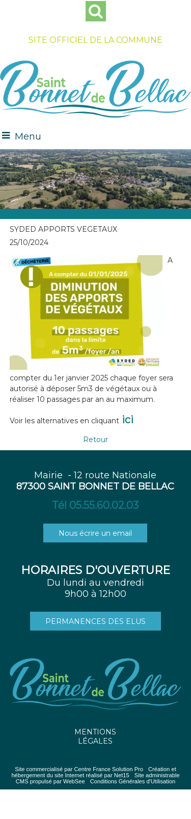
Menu (28, 136)
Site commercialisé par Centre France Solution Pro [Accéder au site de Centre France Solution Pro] (79, 769)
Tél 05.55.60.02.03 (95, 505)
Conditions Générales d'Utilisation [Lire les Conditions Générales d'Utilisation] (133, 781)
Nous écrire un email (95, 533)
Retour (95, 439)
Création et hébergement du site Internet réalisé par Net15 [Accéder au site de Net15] (93, 772)
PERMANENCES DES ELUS (95, 621)
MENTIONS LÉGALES (95, 736)
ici (127, 420)
